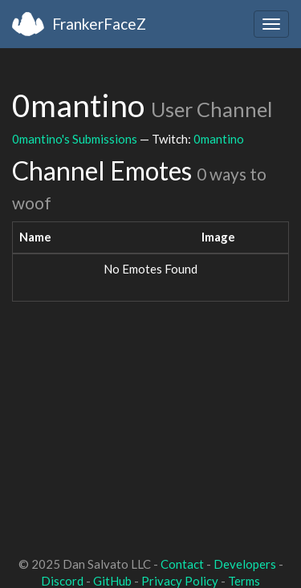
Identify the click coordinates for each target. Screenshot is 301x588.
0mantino (218, 139)
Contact (182, 564)
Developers (245, 564)
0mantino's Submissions (74, 139)
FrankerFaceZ (99, 23)
